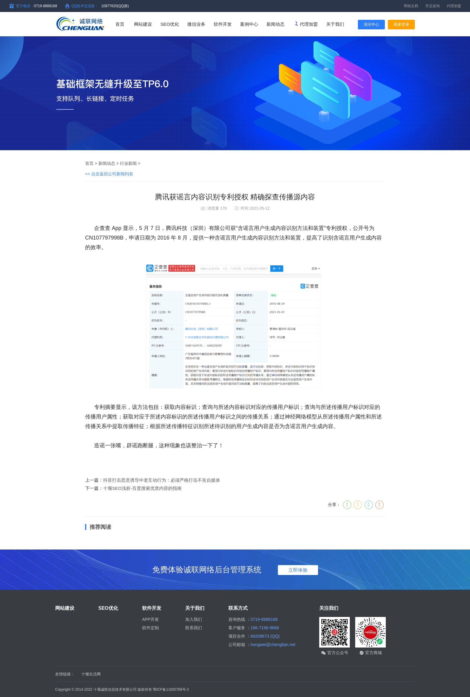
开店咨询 (432, 6)
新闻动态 (106, 163)
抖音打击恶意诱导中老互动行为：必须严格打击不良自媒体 (161, 480)
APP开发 (150, 619)
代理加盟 (454, 6)
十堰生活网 (91, 674)
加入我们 (193, 619)
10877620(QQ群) (115, 6)
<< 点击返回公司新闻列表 (109, 173)
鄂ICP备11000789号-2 (171, 689)
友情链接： (65, 674)
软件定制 (150, 627)
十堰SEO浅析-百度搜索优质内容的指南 (142, 488)
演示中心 (371, 24)
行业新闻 (128, 163)
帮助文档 (411, 6)
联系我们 (193, 627)
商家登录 (401, 24)
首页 (119, 24)
